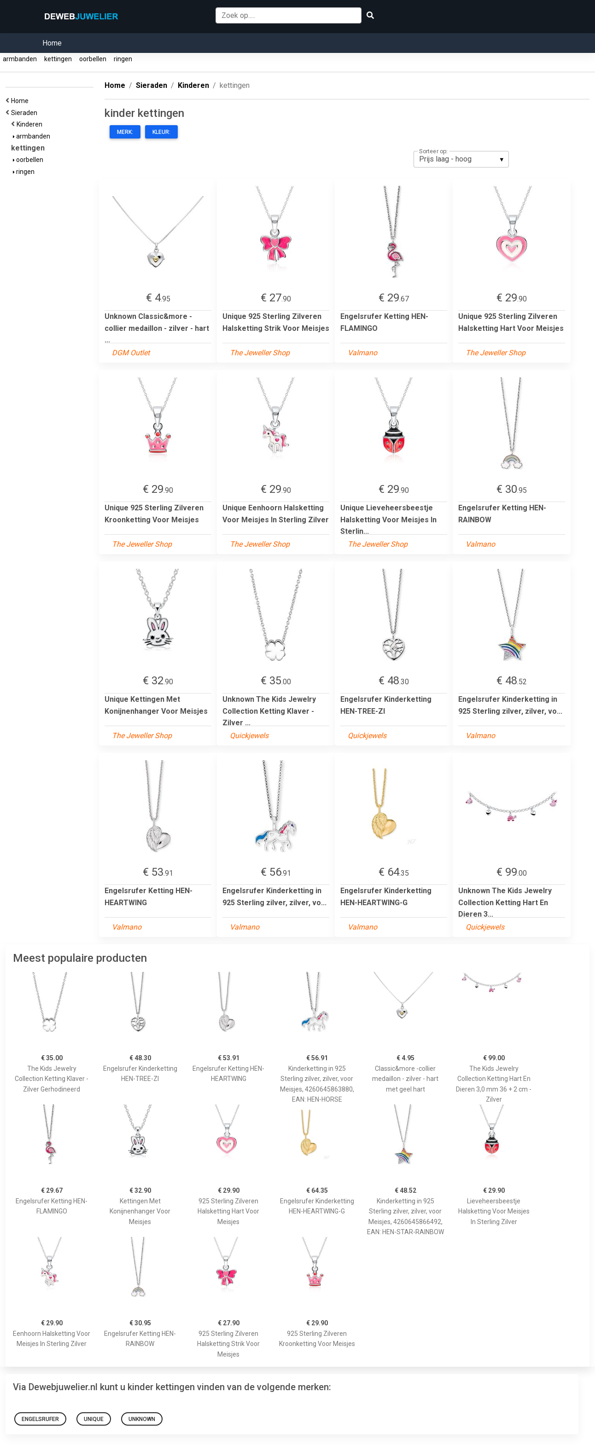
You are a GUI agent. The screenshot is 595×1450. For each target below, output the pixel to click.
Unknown (141, 1419)
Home (52, 43)
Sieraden (25, 112)
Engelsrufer (40, 1419)
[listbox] (461, 159)
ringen (123, 59)
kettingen (58, 59)
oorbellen (92, 59)
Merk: (125, 132)
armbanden (20, 59)
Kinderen (31, 124)
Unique (94, 1419)
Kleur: (161, 132)
